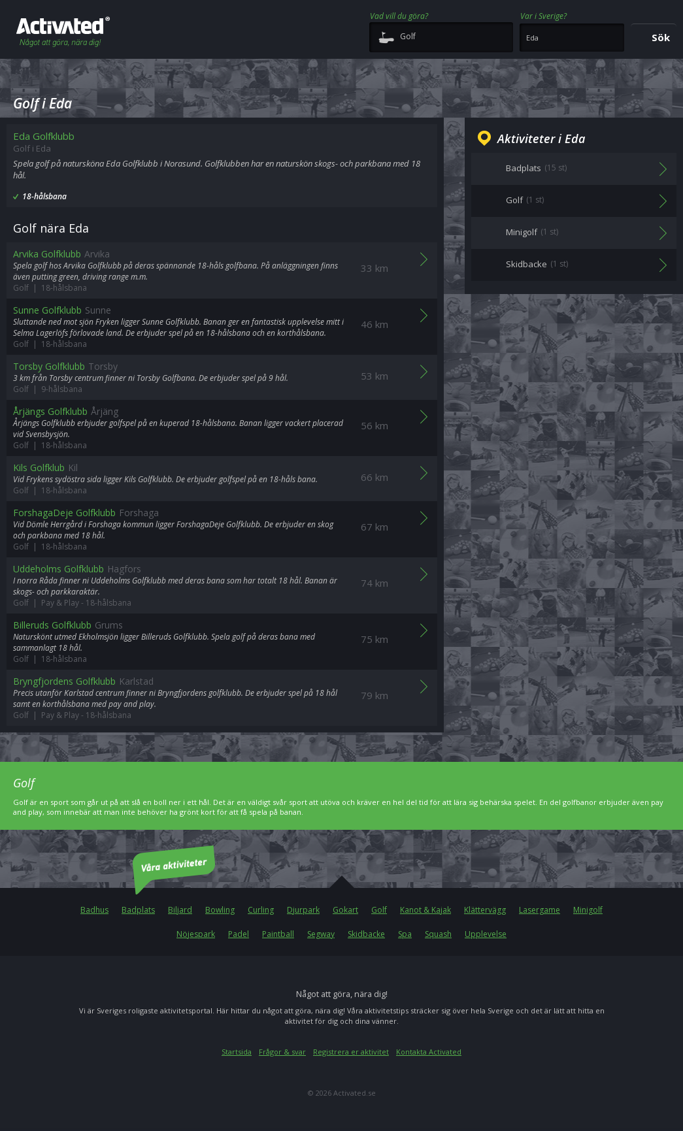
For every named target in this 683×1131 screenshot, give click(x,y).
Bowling (220, 909)
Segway (321, 934)
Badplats (138, 909)
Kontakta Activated (428, 1052)
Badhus (94, 909)
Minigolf (588, 909)
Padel (238, 934)
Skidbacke (366, 934)
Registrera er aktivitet (351, 1052)
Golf (379, 909)
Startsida (237, 1052)
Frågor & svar (282, 1052)
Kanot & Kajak (425, 909)
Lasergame (539, 909)
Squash (438, 934)
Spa (405, 934)
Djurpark (303, 909)
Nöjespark (195, 934)
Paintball (278, 934)
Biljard (180, 909)
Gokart (345, 909)
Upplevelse (486, 934)
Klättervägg (485, 909)
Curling (261, 909)
